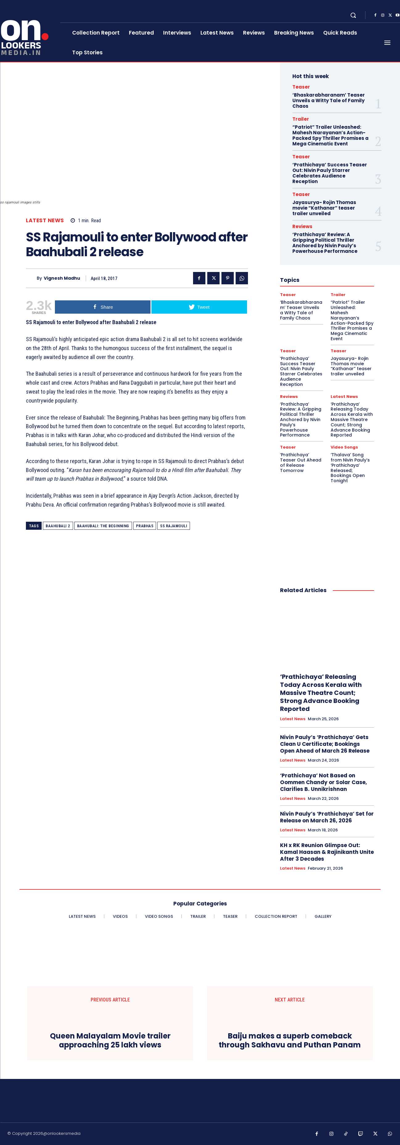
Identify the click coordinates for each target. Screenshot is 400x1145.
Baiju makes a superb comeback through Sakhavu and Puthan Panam (290, 1041)
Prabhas (145, 526)
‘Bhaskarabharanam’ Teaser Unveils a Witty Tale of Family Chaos (328, 100)
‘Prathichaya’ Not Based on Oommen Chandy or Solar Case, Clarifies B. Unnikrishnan (323, 782)
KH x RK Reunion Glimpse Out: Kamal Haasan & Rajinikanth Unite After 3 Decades (327, 852)
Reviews (302, 226)
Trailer (300, 119)
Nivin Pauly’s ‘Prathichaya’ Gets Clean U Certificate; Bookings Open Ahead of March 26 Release (324, 743)
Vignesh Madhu (62, 278)
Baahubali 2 (58, 526)
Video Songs (344, 447)
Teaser (301, 87)
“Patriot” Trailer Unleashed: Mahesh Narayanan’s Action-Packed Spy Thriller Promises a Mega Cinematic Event (330, 135)
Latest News (45, 220)
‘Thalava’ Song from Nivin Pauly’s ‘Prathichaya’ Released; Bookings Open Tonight (350, 468)
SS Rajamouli (173, 526)
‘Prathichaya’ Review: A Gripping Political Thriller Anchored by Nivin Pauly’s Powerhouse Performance (324, 242)
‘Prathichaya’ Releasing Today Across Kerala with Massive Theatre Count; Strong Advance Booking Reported (352, 419)
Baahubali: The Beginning (103, 526)
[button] (353, 15)
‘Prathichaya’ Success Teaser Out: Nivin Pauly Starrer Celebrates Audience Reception (329, 173)
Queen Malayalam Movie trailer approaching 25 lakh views (110, 1041)
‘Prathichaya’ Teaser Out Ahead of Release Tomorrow (300, 462)
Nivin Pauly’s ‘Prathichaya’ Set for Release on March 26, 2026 (327, 817)
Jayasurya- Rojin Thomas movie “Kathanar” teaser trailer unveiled (324, 208)
